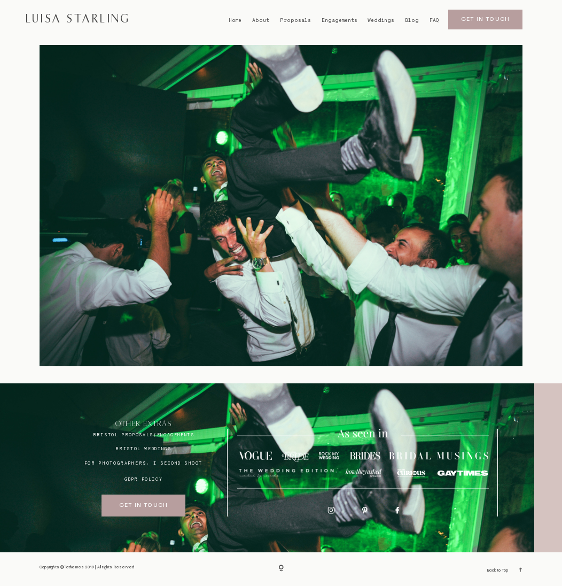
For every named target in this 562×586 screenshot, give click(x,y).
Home (235, 20)
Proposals (295, 20)
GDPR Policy (143, 479)
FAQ (434, 20)
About (260, 20)
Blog (412, 20)
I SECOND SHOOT (177, 463)
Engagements (339, 20)
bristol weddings (143, 448)
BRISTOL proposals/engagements (143, 434)
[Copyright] (281, 569)
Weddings (381, 20)
